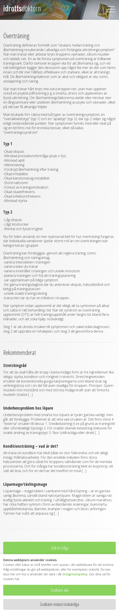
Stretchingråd (14, 365)
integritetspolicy (75, 574)
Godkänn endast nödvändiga (59, 604)
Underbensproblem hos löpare (28, 408)
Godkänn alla (59, 590)
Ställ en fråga (60, 548)
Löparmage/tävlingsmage (25, 484)
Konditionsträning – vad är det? (30, 446)
